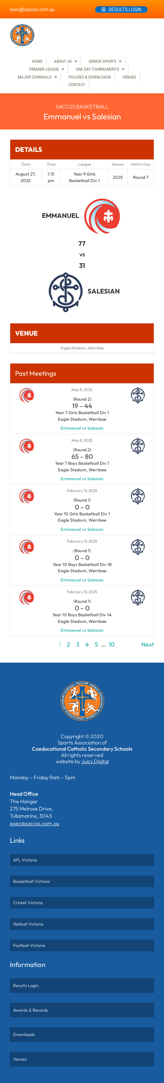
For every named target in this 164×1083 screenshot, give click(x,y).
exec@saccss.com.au (32, 9)
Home (37, 61)
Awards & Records (30, 1010)
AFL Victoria (25, 859)
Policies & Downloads (89, 77)
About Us (63, 61)
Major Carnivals (35, 77)
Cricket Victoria (28, 902)
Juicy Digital (95, 761)
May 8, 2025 (82, 389)
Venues (129, 77)
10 (112, 644)
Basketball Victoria (31, 881)
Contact (76, 84)
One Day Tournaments (97, 69)
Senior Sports (102, 61)
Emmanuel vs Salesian (82, 428)
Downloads (24, 1034)
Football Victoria (29, 945)
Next (147, 644)
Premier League (44, 69)
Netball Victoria (28, 924)
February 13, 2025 (82, 490)
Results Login (125, 9)
